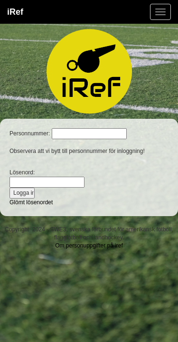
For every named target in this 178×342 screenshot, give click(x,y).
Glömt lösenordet (31, 202)
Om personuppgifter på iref (89, 245)
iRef (15, 12)
